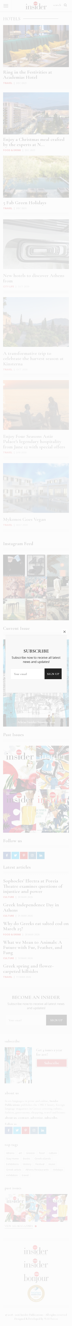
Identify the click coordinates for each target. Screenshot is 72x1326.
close (64, 566)
